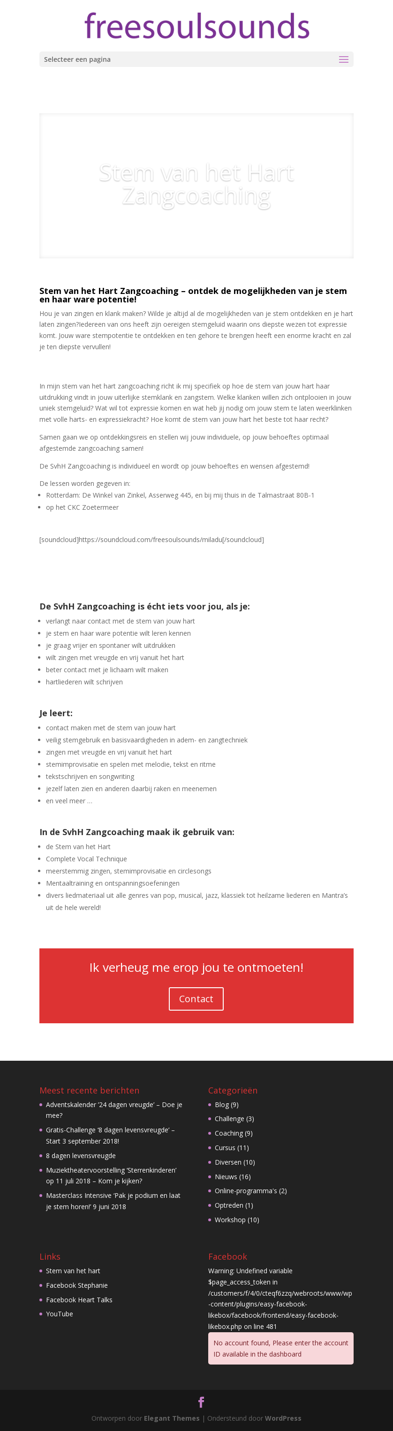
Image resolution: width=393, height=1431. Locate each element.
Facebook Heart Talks (79, 1299)
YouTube (59, 1313)
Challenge (229, 1118)
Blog (222, 1104)
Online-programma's (246, 1190)
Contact (196, 998)
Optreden (229, 1205)
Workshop (230, 1219)
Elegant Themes (172, 1418)
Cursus (225, 1147)
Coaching (229, 1133)
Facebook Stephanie (77, 1285)
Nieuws (226, 1176)
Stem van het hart (73, 1270)
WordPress (283, 1418)
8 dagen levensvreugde (81, 1155)
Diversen (228, 1162)
